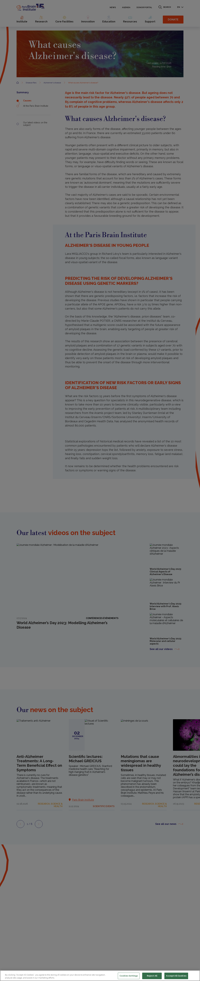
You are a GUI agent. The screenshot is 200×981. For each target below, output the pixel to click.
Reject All (152, 976)
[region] (100, 975)
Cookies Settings (129, 976)
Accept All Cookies (176, 976)
